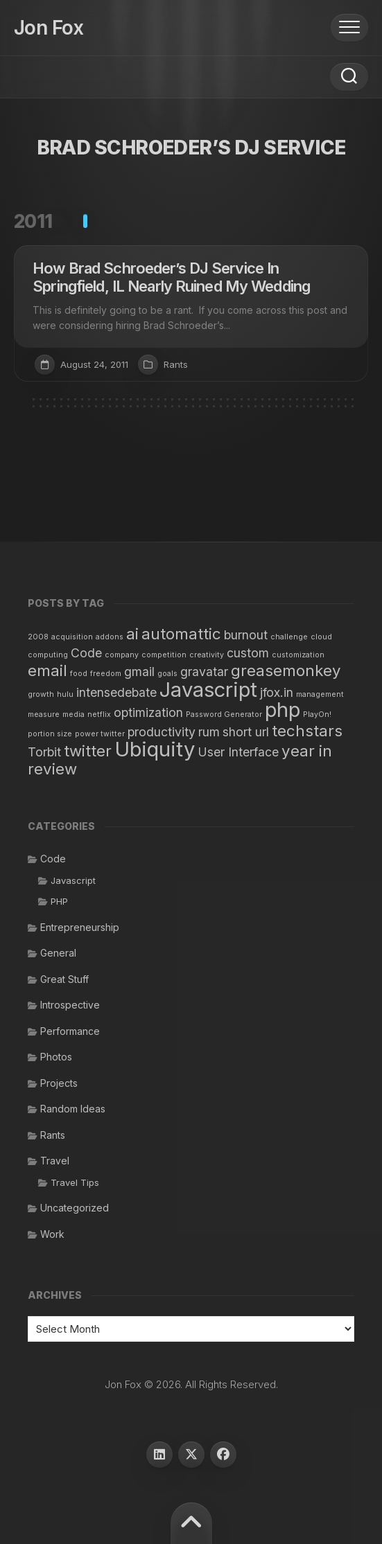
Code (53, 858)
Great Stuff (64, 979)
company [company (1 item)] (122, 654)
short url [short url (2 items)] (246, 732)
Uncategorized (74, 1208)
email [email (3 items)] (47, 670)
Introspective (70, 1005)
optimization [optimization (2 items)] (148, 712)
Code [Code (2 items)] (86, 653)
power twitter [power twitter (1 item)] (100, 733)
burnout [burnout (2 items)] (246, 635)
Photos (56, 1057)
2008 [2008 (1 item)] (38, 636)
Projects (59, 1083)
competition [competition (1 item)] (163, 654)
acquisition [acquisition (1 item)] (72, 636)
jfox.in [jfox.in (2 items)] (276, 692)
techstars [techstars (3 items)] (307, 730)
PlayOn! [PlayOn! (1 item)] (317, 714)
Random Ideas (72, 1109)
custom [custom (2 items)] (248, 653)
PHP (59, 901)
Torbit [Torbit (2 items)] (44, 752)
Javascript (73, 880)
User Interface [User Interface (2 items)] (238, 752)
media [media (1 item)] (73, 714)
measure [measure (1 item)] (44, 714)
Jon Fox (48, 27)
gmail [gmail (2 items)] (139, 671)
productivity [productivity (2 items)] (162, 732)
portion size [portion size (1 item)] (50, 733)
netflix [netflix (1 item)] (99, 714)
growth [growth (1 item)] (41, 694)
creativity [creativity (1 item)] (206, 654)
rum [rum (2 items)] (209, 732)
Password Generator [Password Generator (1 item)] (224, 714)
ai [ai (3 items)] (132, 633)
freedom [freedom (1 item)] (105, 673)
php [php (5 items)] (282, 710)
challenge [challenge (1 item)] (289, 636)
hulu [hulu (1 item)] (65, 694)
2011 (33, 221)
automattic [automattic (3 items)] (181, 633)
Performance (70, 1031)
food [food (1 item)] (78, 673)
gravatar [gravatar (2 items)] (204, 671)
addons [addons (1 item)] (109, 636)
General (58, 953)
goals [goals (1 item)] (167, 673)
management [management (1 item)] (320, 694)
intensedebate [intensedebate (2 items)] (116, 692)
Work (52, 1234)
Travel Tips (75, 1182)
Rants (176, 364)
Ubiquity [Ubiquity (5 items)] (154, 749)
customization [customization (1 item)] (298, 654)
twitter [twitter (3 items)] (88, 750)
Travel (54, 1160)
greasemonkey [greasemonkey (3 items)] (286, 670)
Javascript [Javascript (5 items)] (208, 689)
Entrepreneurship (79, 927)
